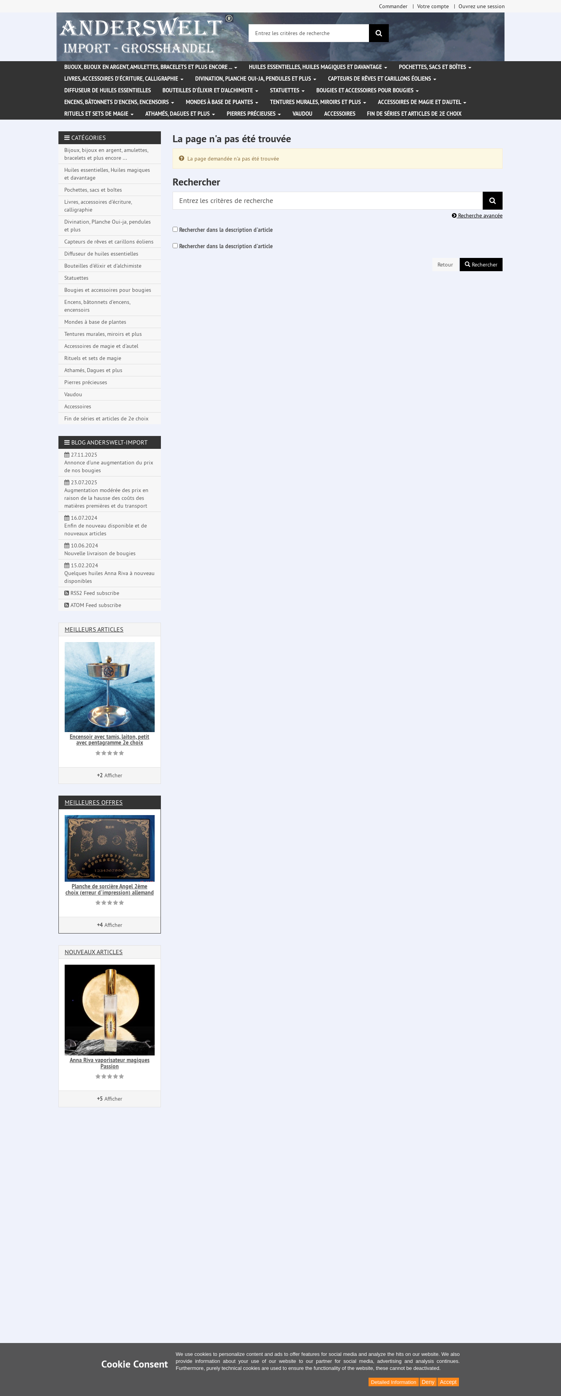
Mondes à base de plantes (222, 102)
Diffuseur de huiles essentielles (107, 90)
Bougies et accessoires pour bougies (367, 90)
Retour (445, 264)
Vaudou (302, 113)
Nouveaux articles (94, 952)
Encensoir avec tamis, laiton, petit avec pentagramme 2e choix (109, 739)
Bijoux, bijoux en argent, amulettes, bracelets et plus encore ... (150, 67)
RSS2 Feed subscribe (91, 593)
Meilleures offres (94, 802)
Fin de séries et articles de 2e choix (414, 113)
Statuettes (287, 90)
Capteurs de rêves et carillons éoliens (382, 78)
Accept (448, 1382)
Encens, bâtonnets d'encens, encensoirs (119, 102)
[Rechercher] (379, 33)
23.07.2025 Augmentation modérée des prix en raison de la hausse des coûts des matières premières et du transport (106, 494)
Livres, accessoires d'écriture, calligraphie (123, 78)
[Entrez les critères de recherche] (309, 33)
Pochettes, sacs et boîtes (435, 67)
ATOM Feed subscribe (92, 605)
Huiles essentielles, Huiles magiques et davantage (318, 67)
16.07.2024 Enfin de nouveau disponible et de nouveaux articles (105, 525)
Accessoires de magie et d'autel (422, 102)
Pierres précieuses (254, 113)
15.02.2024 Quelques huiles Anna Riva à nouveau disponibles (109, 573)
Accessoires (339, 113)
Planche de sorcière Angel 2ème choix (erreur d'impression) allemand (109, 889)
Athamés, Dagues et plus (180, 113)
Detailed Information (393, 1382)
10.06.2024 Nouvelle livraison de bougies (100, 549)
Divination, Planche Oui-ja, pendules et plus (255, 78)
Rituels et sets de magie (99, 113)
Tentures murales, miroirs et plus (318, 102)
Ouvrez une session (482, 6)
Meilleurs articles (94, 629)
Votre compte (433, 6)
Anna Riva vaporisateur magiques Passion (110, 1063)
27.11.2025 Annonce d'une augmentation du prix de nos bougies (108, 462)
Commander (393, 6)
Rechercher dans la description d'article (226, 229)
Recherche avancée (477, 215)
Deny (428, 1382)
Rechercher (481, 264)
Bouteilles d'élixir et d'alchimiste (210, 90)
